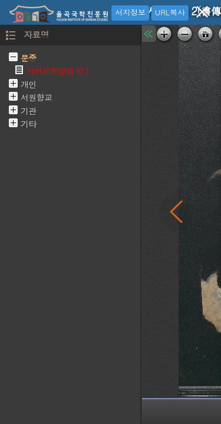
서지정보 (130, 12)
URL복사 (170, 12)
